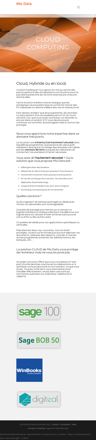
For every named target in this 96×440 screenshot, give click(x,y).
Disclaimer (65, 424)
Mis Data (24, 3)
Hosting (40, 428)
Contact (55, 424)
